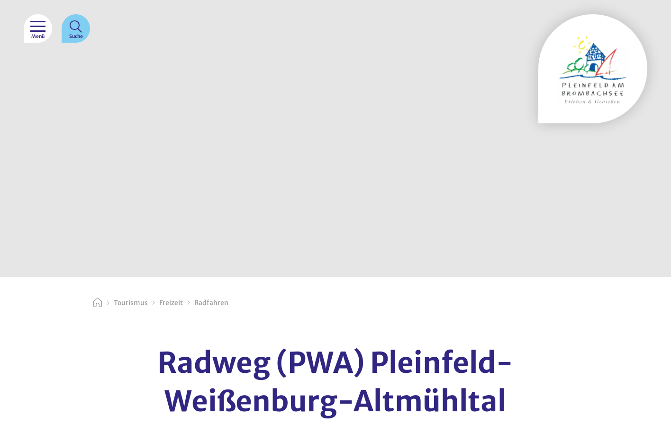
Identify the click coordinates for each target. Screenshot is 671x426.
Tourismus (131, 302)
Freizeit (171, 302)
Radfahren (211, 302)
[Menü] (38, 28)
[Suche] (76, 28)
